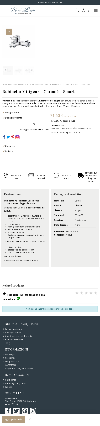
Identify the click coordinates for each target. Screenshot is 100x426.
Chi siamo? (10, 358)
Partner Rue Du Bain (14, 339)
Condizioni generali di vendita (18, 336)
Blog (7, 343)
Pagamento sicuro (13, 329)
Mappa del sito (12, 361)
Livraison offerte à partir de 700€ (50, 2)
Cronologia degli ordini (15, 383)
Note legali (10, 354)
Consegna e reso (13, 332)
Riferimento (60, 231)
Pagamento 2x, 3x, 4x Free (19, 368)
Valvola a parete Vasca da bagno (24, 209)
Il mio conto (10, 380)
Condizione (60, 235)
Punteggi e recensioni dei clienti (34, 129)
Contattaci (10, 364)
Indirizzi (8, 387)
